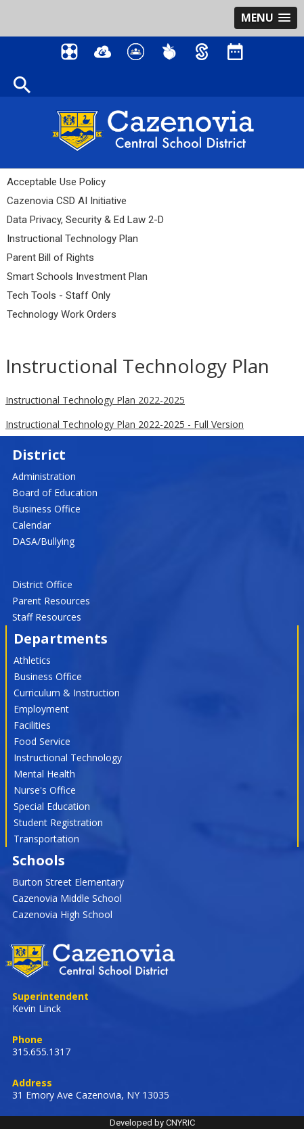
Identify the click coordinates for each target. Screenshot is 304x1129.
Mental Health (44, 773)
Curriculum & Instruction (67, 692)
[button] (265, 18)
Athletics (32, 660)
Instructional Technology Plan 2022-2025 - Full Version (124, 424)
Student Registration (58, 822)
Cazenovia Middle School (67, 898)
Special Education (52, 806)
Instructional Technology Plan (72, 239)
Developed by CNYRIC (152, 1123)
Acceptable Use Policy (56, 182)
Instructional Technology (68, 757)
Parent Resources (51, 600)
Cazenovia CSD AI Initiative (67, 201)
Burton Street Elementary (68, 881)
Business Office (46, 508)
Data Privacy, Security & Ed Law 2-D (85, 220)
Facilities (32, 725)
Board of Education (54, 492)
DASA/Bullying (43, 541)
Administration (44, 476)
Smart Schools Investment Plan (77, 276)
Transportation (46, 838)
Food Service (42, 741)
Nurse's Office (45, 790)
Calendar (31, 525)
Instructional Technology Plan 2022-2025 (95, 399)
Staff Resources (46, 616)
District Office (42, 584)
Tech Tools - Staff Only (58, 295)
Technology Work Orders (61, 314)
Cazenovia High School (62, 914)
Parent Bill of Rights (50, 257)
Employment (41, 708)
